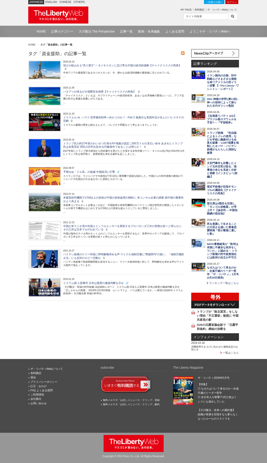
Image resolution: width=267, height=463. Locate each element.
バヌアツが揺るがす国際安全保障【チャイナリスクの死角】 (102, 91)
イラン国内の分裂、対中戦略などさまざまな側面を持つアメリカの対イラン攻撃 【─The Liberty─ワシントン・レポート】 (223, 82)
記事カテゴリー (62, 31)
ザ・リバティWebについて (222, 9)
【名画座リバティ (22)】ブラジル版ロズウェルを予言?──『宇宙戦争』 (222, 119)
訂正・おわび (38, 386)
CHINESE (65, 2)
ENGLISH (51, 2)
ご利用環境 (37, 394)
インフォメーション (208, 337)
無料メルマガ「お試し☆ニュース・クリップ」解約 (131, 404)
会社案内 (35, 398)
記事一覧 (126, 31)
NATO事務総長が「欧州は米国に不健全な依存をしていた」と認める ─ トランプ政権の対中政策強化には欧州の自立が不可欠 (222, 251)
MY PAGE (186, 9)
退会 (33, 377)
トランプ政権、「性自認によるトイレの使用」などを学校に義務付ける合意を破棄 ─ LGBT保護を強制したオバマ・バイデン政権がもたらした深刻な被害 (223, 143)
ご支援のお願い (214, 2)
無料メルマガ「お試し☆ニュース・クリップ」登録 (131, 400)
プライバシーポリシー (43, 381)
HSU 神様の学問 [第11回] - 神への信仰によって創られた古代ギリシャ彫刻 (223, 102)
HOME (41, 31)
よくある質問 (174, 31)
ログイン (232, 2)
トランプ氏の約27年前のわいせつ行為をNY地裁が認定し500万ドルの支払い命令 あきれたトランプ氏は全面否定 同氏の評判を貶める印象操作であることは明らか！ (123, 145)
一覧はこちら (229, 352)
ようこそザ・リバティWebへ (210, 31)
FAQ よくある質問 (41, 390)
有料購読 (199, 9)
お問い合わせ (38, 403)
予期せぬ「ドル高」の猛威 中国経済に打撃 (91, 171)
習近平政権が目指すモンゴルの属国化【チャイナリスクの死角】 (222, 190)
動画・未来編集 (149, 31)
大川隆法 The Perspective (97, 31)
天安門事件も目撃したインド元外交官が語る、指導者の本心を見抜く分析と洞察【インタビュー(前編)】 (222, 170)
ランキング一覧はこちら (223, 283)
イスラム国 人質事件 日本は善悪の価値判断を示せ (96, 283)
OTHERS (79, 2)
